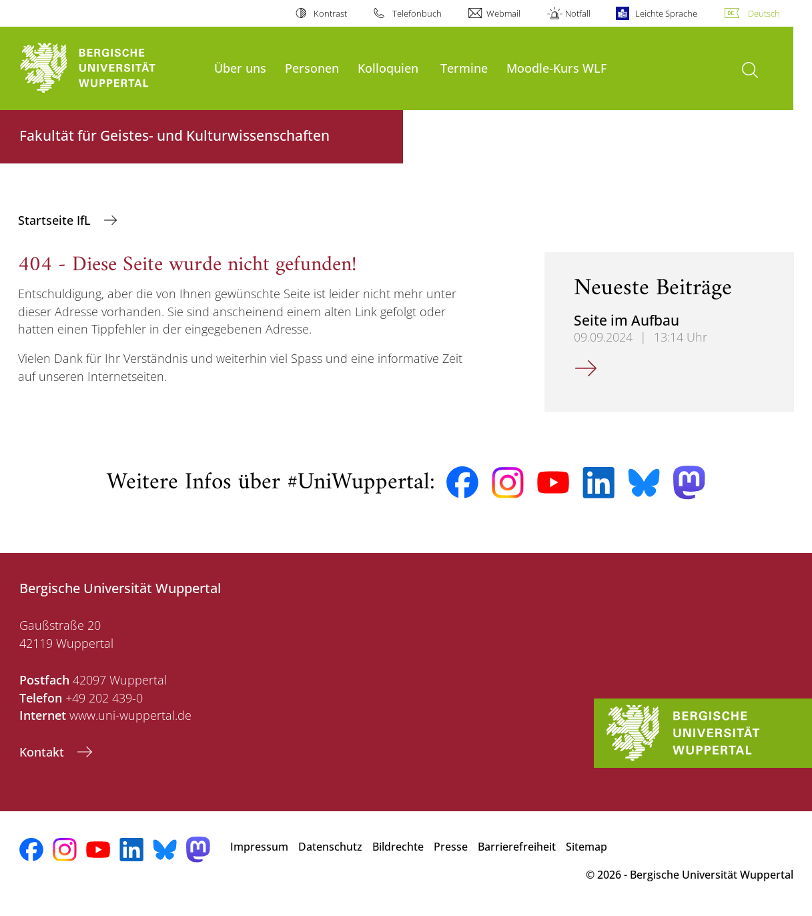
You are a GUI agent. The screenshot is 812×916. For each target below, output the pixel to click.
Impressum (259, 846)
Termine (464, 67)
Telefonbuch (417, 13)
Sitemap (586, 846)
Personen (312, 67)
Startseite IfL (56, 220)
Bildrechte (398, 846)
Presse (451, 846)
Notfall (577, 13)
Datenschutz (330, 846)
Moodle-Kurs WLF (556, 67)
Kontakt (43, 752)
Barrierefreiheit (517, 846)
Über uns (240, 67)
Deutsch (764, 13)
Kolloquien (388, 67)
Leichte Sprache (666, 13)
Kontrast (330, 13)
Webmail (503, 13)
